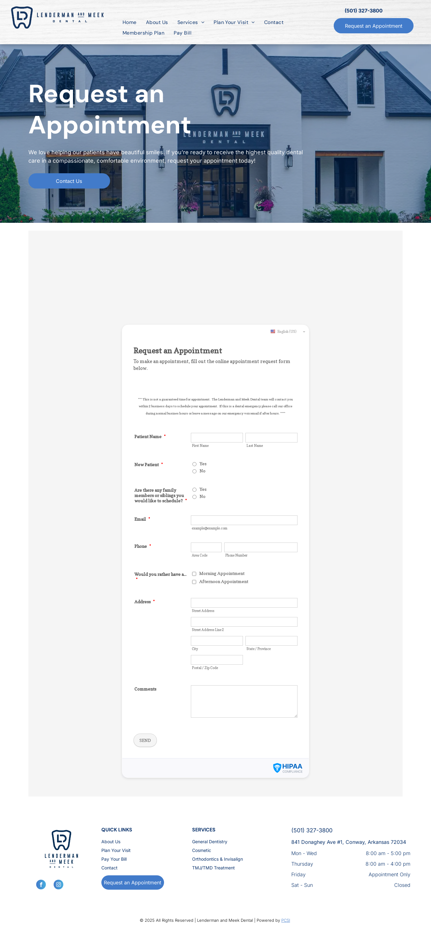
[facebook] (41, 885)
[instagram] (58, 885)
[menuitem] (129, 22)
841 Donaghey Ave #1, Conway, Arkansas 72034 (348, 842)
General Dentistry (209, 841)
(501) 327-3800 (364, 10)
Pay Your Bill (114, 859)
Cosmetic (201, 850)
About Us (110, 841)
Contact (109, 867)
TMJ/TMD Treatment (213, 867)
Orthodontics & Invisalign (217, 859)
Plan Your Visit (116, 850)
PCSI (285, 920)
